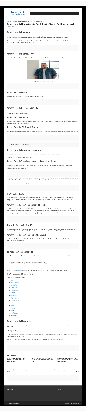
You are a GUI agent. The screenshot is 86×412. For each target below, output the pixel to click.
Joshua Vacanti (13, 307)
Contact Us (59, 395)
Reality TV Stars (48, 13)
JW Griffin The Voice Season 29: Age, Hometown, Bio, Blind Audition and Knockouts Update (16, 360)
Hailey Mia (12, 280)
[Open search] (75, 13)
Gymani (12, 303)
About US (59, 389)
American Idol (64, 13)
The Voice (72, 13)
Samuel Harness (14, 290)
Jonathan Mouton (14, 313)
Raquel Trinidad (13, 285)
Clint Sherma (13, 295)
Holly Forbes (13, 302)
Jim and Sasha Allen (14, 300)
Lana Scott (12, 292)
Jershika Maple (13, 288)
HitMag (77, 403)
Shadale (12, 305)
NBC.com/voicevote (14, 263)
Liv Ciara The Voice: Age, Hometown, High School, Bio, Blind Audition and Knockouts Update (42, 360)
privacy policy (10, 389)
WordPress (72, 403)
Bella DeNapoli (13, 284)
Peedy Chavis (13, 293)
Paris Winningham (14, 282)
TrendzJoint (17, 12)
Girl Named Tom (14, 298)
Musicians (56, 13)
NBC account (48, 263)
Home (35, 13)
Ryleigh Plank (13, 308)
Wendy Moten (13, 287)
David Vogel (13, 297)
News (40, 13)
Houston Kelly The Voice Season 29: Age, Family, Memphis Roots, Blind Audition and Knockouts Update (67, 360)
